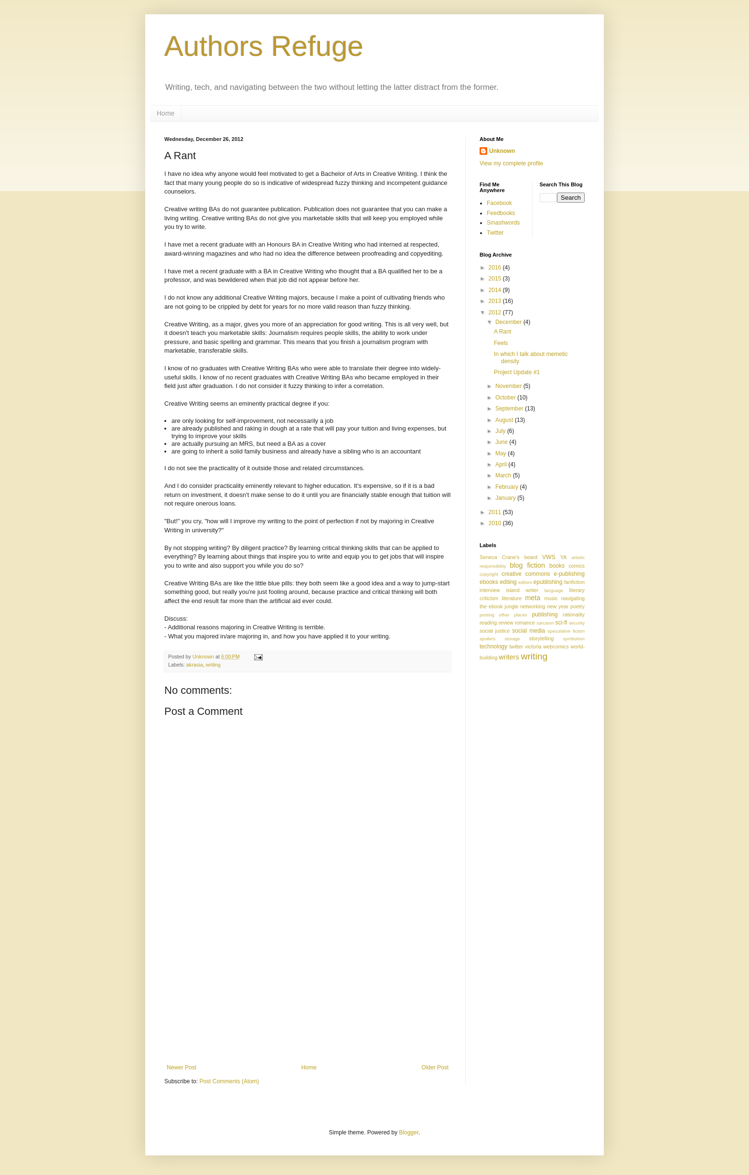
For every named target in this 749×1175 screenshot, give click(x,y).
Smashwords (503, 222)
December (509, 322)
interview (490, 590)
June (502, 442)
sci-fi (561, 622)
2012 (496, 312)
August (505, 420)
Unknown (502, 151)
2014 (496, 290)
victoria (533, 646)
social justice (495, 631)
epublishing (548, 582)
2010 (496, 523)
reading (488, 622)
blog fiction (527, 565)
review (505, 622)
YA (563, 557)
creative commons (526, 574)
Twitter (495, 232)
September (510, 408)
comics (576, 566)
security (577, 622)
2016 (496, 267)
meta (532, 598)
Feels (501, 343)
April (501, 464)
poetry (577, 606)
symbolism (574, 638)
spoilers (487, 638)
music (550, 598)
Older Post (435, 1067)
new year (557, 606)
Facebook (499, 203)
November (509, 386)
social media (528, 630)
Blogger (408, 1132)
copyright (489, 574)
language (554, 590)
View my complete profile (511, 163)
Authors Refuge (264, 46)
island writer (522, 590)
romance (525, 622)
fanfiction (574, 582)
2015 (496, 278)
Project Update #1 (517, 372)
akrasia (194, 665)
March (504, 475)
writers (509, 657)
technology (493, 646)
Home (165, 113)
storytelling (541, 638)
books (557, 565)
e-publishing (569, 574)
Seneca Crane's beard (508, 557)
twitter (516, 646)
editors (525, 582)
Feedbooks (501, 213)
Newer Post (181, 1067)
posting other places (503, 614)
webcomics (555, 646)
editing (508, 582)
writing (213, 665)
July (501, 431)
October (506, 397)
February (507, 487)
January (506, 498)
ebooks (489, 582)
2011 (496, 512)
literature (512, 598)
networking (532, 606)
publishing (544, 614)
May (501, 453)
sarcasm (545, 622)
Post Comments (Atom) (229, 1081)
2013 (496, 301)
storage (512, 638)
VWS (548, 557)
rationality (574, 614)
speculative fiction (566, 631)
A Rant (502, 331)
